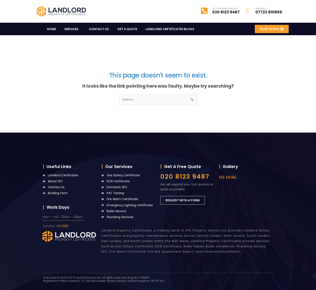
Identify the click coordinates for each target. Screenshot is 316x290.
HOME (51, 29)
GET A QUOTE (127, 29)
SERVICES (72, 29)
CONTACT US (99, 29)
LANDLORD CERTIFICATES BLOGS (171, 29)
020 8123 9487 (184, 176)
